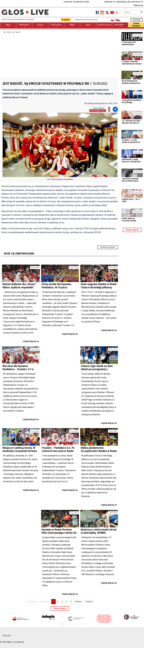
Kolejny (78, 601)
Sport (17, 32)
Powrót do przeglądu (107, 247)
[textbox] (131, 12)
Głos (9, 32)
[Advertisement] (60, 56)
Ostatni (88, 601)
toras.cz (20, 642)
